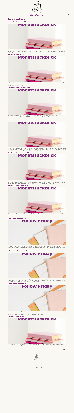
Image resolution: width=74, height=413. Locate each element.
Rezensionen (7, 14)
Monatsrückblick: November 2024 (19, 87)
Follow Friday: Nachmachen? (17, 251)
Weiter (64, 349)
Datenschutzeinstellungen (47, 362)
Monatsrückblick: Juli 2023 (16, 316)
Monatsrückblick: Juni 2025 (17, 22)
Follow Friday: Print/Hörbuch (17, 218)
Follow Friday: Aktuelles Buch (17, 283)
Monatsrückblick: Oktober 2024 (18, 120)
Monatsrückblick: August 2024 (18, 185)
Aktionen (16, 14)
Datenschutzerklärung (33, 362)
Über (48, 14)
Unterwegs (24, 14)
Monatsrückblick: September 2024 (19, 152)
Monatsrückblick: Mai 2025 (16, 54)
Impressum (23, 362)
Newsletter (62, 14)
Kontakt (54, 14)
